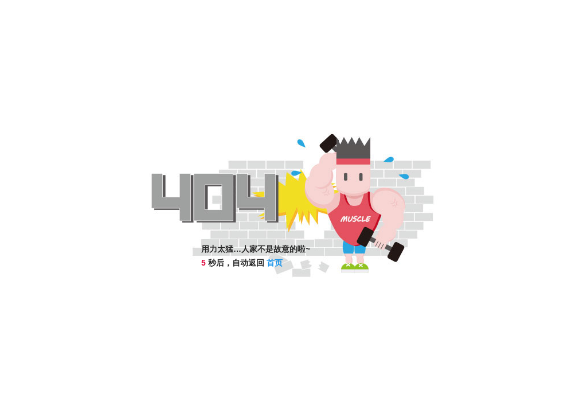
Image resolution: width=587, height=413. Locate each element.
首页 (275, 262)
